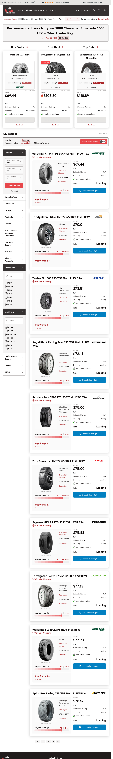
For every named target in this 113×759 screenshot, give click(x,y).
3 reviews (38, 268)
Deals (20, 10)
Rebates (28, 10)
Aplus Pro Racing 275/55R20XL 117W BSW (59, 709)
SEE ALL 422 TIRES (49, 38)
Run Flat (14, 218)
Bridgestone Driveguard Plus (55, 54)
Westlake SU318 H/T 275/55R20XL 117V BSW (60, 158)
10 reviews (38, 516)
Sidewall (14, 257)
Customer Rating (14, 210)
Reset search (83, 19)
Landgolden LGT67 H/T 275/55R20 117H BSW (61, 221)
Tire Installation (40, 10)
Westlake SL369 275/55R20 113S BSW (56, 645)
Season (14, 190)
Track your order (83, 10)
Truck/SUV (63, 302)
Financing (54, 10)
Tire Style (14, 184)
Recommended (11, 147)
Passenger (63, 367)
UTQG (14, 263)
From (63, 38)
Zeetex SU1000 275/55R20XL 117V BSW (57, 282)
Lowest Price (26, 147)
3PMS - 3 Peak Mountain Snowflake (14, 200)
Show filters (103, 138)
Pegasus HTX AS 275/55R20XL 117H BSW (58, 530)
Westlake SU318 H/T (20, 54)
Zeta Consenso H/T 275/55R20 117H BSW (58, 469)
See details (19, 129)
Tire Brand (14, 170)
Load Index (14, 241)
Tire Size (14, 157)
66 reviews (38, 455)
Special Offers (14, 164)
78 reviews (38, 207)
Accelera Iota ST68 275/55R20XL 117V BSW (59, 405)
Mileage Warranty (41, 147)
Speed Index (14, 234)
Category (14, 177)
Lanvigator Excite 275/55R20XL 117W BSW (59, 588)
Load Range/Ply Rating (14, 248)
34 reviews (38, 332)
